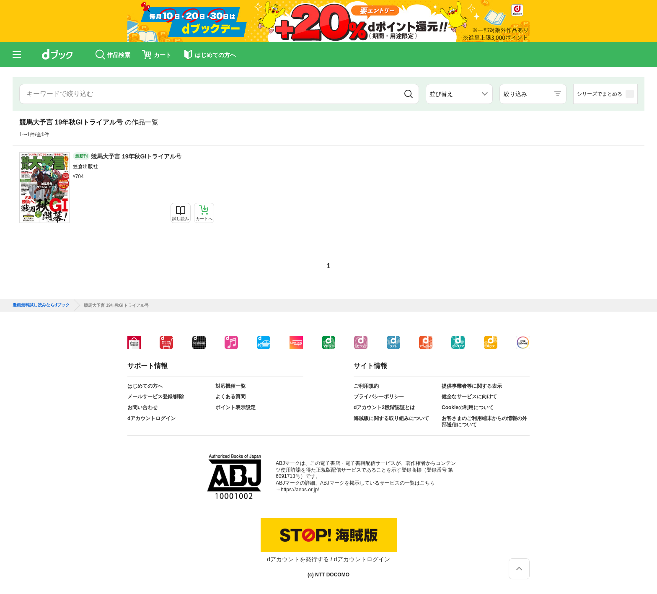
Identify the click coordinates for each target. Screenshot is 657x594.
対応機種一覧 (230, 386)
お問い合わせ (142, 407)
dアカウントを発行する (298, 559)
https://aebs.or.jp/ (300, 490)
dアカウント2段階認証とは (384, 407)
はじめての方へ (145, 386)
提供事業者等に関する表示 (472, 386)
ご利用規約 (366, 386)
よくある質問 (230, 396)
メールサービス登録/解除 (155, 396)
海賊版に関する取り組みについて (391, 418)
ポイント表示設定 (235, 407)
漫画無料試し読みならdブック (41, 305)
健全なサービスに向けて (469, 396)
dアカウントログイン (151, 418)
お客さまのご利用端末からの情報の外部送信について (484, 421)
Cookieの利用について (468, 407)
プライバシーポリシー (379, 396)
